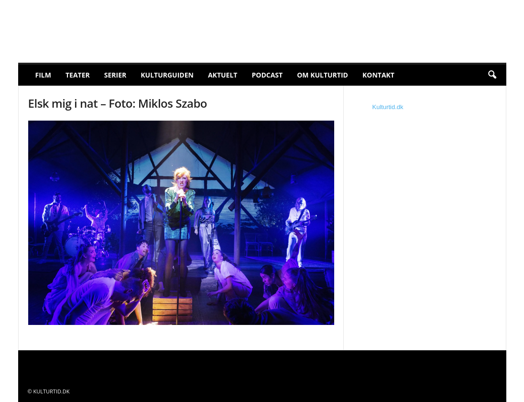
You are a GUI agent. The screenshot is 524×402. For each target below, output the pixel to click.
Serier (115, 74)
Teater (78, 74)
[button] (491, 75)
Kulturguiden (167, 74)
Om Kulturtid (322, 74)
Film (43, 74)
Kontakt (378, 74)
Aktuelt (223, 74)
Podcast (267, 74)
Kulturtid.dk (388, 107)
